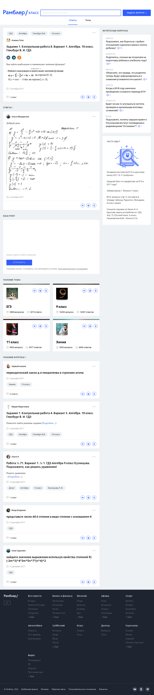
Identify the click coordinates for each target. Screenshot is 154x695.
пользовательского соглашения (73, 269)
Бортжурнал (34, 639)
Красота (81, 605)
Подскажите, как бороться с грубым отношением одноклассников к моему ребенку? (126, 45)
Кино (103, 601)
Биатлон (130, 613)
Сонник (129, 631)
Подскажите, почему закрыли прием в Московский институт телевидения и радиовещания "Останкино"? (126, 123)
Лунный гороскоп (135, 643)
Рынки (55, 609)
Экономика (58, 601)
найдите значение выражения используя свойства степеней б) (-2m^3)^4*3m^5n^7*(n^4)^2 (48, 559)
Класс (80, 626)
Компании (57, 605)
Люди (55, 635)
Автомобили (35, 626)
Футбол (129, 601)
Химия (61, 342)
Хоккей (129, 605)
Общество (33, 613)
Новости (32, 631)
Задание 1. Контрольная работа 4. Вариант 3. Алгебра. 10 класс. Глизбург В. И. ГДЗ (50, 415)
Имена (129, 635)
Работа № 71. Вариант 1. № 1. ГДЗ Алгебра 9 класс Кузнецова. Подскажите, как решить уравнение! (48, 465)
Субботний (58, 626)
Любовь (81, 609)
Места (55, 643)
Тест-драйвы (34, 635)
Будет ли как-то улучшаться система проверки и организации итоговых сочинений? (125, 107)
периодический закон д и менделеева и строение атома (45, 372)
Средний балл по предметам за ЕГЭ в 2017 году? (125, 183)
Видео (31, 655)
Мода (79, 601)
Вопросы (105, 631)
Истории (56, 631)
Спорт (129, 596)
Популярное (34, 660)
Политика (33, 609)
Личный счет (58, 613)
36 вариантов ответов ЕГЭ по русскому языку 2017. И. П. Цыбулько (125, 173)
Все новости (34, 596)
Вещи (55, 639)
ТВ (29, 664)
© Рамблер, (9, 689)
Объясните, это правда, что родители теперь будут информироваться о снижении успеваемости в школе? (126, 76)
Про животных (35, 672)
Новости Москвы (36, 605)
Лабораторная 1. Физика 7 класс (122, 191)
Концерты (106, 605)
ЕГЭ (9, 307)
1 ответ (11, 97)
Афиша (105, 596)
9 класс (61, 307)
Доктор (105, 626)
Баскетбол (131, 609)
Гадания (130, 639)
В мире (31, 601)
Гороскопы (132, 626)
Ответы (80, 631)
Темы (79, 635)
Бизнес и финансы (62, 596)
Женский (82, 596)
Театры (104, 609)
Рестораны (106, 613)
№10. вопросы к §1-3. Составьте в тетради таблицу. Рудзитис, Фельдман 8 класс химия (125, 200)
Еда (79, 613)
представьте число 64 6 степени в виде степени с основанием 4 (48, 516)
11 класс (12, 342)
